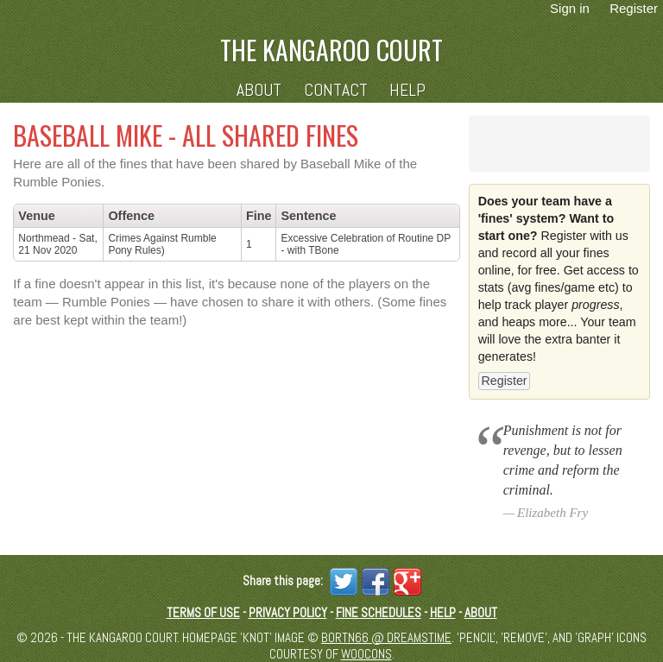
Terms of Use (203, 612)
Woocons (366, 654)
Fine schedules (378, 612)
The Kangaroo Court (331, 49)
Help (407, 90)
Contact (336, 90)
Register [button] (504, 381)
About (259, 90)
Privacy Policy (288, 612)
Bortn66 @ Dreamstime (386, 637)
